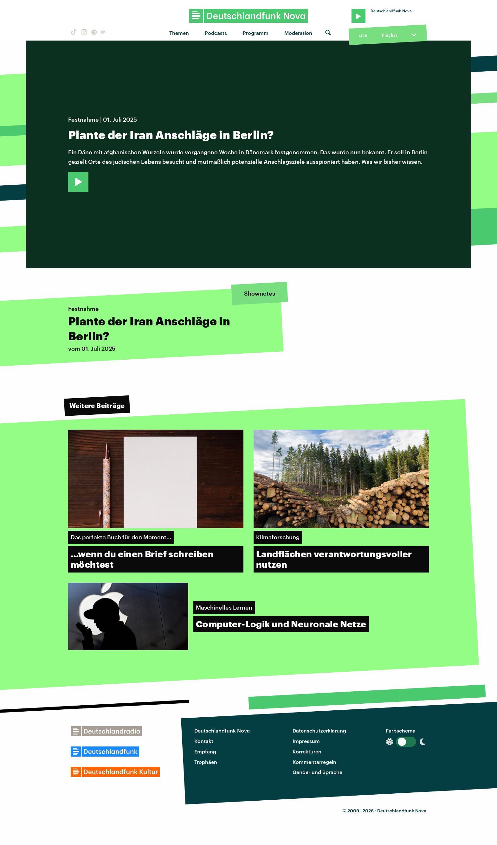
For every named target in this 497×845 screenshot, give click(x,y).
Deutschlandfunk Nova (222, 730)
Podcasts (216, 33)
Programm (255, 33)
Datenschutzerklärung (319, 730)
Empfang (205, 751)
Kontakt (203, 741)
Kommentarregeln (314, 762)
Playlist (389, 35)
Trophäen (205, 762)
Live (362, 35)
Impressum (306, 741)
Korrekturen (307, 751)
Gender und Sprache (317, 772)
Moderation (298, 33)
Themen (179, 33)
